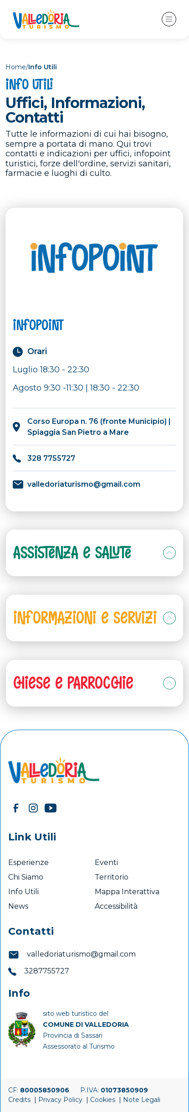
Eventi (107, 862)
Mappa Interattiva (127, 891)
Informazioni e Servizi (85, 617)
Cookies (103, 1100)
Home (15, 67)
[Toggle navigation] (169, 19)
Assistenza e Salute (72, 552)
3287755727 (38, 971)
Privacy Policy (61, 1100)
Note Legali (141, 1100)
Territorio (111, 877)
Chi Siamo (25, 877)
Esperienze (28, 862)
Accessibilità (117, 906)
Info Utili (23, 891)
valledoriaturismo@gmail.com (72, 954)
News (19, 906)
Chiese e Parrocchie (73, 682)
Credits (20, 1100)
